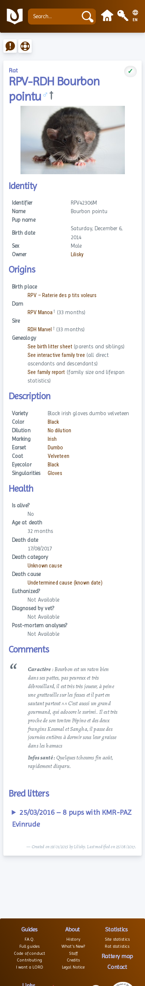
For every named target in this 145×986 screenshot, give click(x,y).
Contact (117, 966)
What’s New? (73, 946)
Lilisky (77, 254)
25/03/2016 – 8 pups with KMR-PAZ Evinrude (72, 818)
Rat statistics (117, 946)
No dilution (60, 430)
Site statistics (117, 939)
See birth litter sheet (50, 347)
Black (53, 422)
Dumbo (55, 448)
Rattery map (117, 956)
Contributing (29, 960)
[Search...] (54, 17)
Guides (29, 929)
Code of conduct (29, 953)
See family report (46, 372)
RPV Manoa (40, 312)
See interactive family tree (56, 355)
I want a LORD (29, 967)
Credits (73, 960)
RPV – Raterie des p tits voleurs (62, 295)
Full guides (29, 946)
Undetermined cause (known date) (65, 583)
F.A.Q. (30, 939)
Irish (52, 439)
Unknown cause (45, 566)
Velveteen (58, 456)
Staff (73, 953)
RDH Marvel (40, 329)
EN (135, 20)
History (73, 939)
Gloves (55, 473)
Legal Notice (73, 967)
